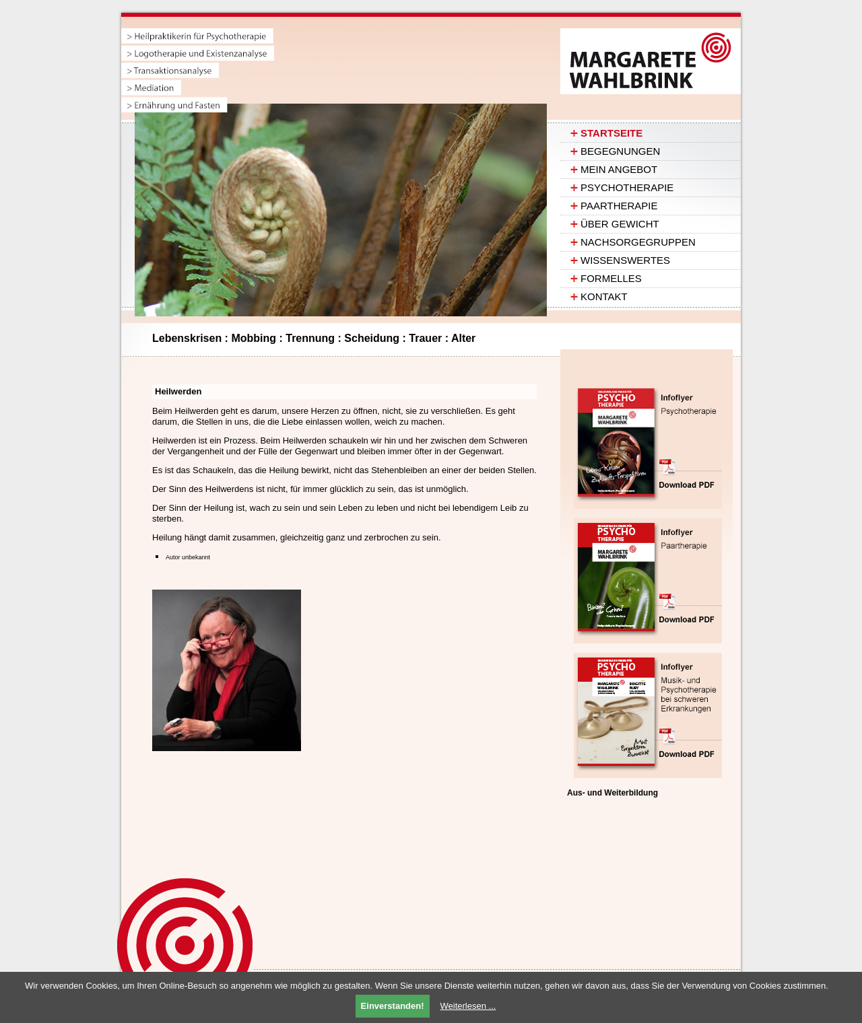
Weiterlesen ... (468, 1006)
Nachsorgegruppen (638, 242)
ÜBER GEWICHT (620, 224)
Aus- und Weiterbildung (612, 793)
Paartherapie (619, 205)
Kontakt (604, 296)
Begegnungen (620, 151)
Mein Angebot (619, 169)
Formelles (611, 278)
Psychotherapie (627, 187)
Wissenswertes (625, 260)
